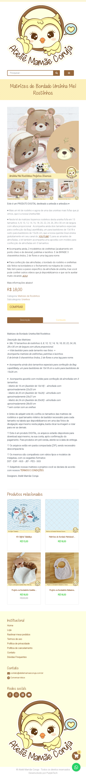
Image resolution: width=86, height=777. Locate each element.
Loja (9, 630)
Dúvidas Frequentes (17, 657)
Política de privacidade (18, 643)
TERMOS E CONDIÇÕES (32, 470)
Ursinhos (26, 299)
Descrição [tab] (25, 320)
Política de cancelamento (19, 648)
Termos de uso (14, 639)
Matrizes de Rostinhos (29, 296)
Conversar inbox (16, 678)
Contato (11, 652)
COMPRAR (16, 307)
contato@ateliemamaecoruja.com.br (25, 673)
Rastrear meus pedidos (18, 634)
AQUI (24, 276)
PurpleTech (52, 773)
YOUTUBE (44, 236)
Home (10, 625)
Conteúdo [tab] (61, 320)
